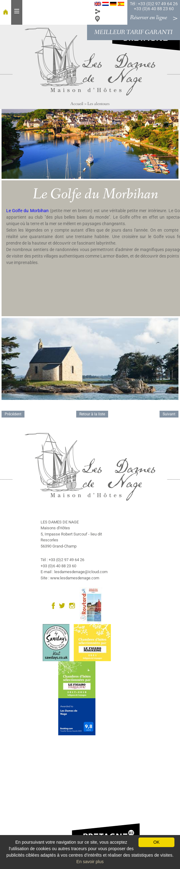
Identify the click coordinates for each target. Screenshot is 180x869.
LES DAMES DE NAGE (60, 522)
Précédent (13, 414)
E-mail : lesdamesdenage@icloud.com (74, 571)
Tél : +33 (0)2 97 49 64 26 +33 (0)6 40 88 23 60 (154, 6)
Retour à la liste (92, 414)
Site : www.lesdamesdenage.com (70, 578)
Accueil (76, 104)
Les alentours (98, 104)
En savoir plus (90, 861)
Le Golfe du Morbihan (28, 210)
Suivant (169, 414)
